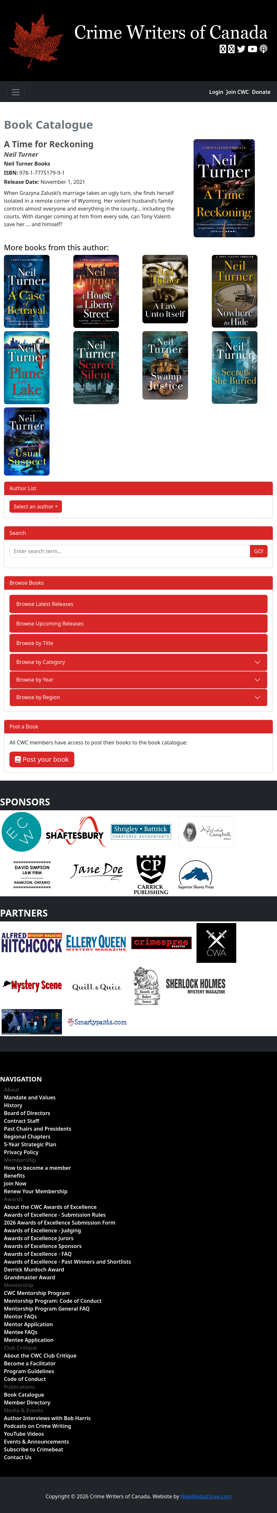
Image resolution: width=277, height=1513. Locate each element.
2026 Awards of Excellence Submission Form (59, 1222)
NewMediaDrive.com (206, 1496)
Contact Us (18, 1457)
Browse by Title (34, 643)
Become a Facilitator (30, 1363)
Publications (19, 1386)
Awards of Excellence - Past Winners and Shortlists (67, 1261)
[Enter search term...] (129, 551)
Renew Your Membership (35, 1191)
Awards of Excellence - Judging (42, 1230)
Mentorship (18, 1285)
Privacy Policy (21, 1152)
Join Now (15, 1183)
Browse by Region (38, 697)
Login (216, 91)
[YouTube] (252, 49)
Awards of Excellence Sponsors (43, 1246)
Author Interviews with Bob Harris (47, 1418)
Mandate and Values (30, 1097)
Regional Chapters (27, 1136)
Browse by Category (40, 662)
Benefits (14, 1175)
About (11, 1089)
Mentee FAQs (20, 1332)
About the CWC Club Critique (40, 1355)
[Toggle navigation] (16, 92)
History (13, 1105)
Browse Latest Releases (44, 604)
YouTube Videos (24, 1433)
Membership (20, 1160)
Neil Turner (21, 154)
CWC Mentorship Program (37, 1293)
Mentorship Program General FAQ (47, 1308)
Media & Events (23, 1410)
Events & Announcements (36, 1441)
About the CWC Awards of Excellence (50, 1207)
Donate (261, 91)
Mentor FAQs (20, 1316)
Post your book (42, 759)
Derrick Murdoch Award (34, 1269)
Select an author (33, 506)
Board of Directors (27, 1113)
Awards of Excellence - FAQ (38, 1253)
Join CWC (237, 91)
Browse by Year (34, 679)
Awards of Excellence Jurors (39, 1238)
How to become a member (37, 1167)
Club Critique (20, 1347)
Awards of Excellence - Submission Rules (55, 1214)
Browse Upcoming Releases (50, 623)
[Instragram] (231, 49)
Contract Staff (21, 1120)
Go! (258, 551)
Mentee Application (28, 1340)
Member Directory (27, 1402)
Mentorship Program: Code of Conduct (52, 1300)
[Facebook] (223, 49)
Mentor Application (28, 1324)
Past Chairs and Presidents (37, 1128)
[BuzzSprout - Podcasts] (263, 49)
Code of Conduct (25, 1379)
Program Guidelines (29, 1371)
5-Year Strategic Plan (30, 1144)
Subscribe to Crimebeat (33, 1449)
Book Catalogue (48, 124)
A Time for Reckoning (49, 144)
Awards (13, 1199)
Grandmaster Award (29, 1277)
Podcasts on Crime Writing (37, 1426)
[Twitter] (241, 49)
